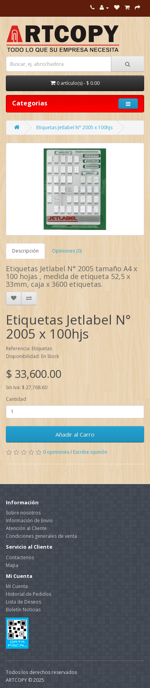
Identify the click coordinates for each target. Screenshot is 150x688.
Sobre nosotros (23, 512)
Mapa (12, 565)
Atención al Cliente (26, 528)
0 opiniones (56, 452)
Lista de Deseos (23, 601)
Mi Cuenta (17, 586)
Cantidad (16, 399)
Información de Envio (29, 520)
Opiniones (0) (67, 250)
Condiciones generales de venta (41, 536)
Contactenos (20, 557)
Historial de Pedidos (28, 594)
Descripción (25, 250)
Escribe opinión (90, 452)
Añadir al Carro (75, 434)
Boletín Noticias (23, 609)
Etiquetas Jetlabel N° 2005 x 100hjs (74, 127)
